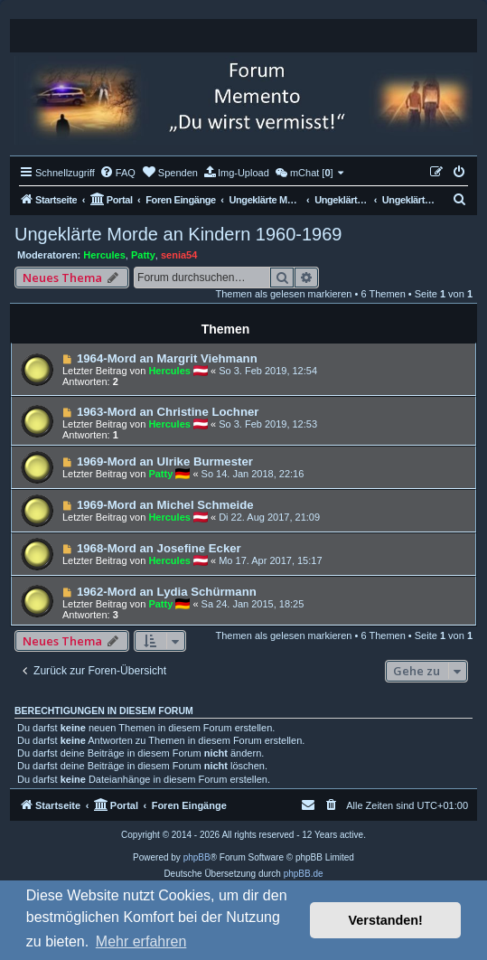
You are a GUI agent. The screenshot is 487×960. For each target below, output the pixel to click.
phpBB (197, 857)
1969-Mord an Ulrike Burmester (165, 461)
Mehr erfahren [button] (141, 941)
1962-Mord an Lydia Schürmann (167, 591)
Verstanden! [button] (386, 920)
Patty (143, 254)
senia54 (179, 254)
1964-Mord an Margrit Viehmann (167, 358)
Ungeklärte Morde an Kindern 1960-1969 (178, 234)
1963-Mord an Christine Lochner (168, 412)
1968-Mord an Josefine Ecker (159, 548)
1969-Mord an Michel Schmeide (165, 505)
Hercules (104, 254)
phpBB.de (303, 874)
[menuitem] (117, 173)
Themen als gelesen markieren (283, 293)
